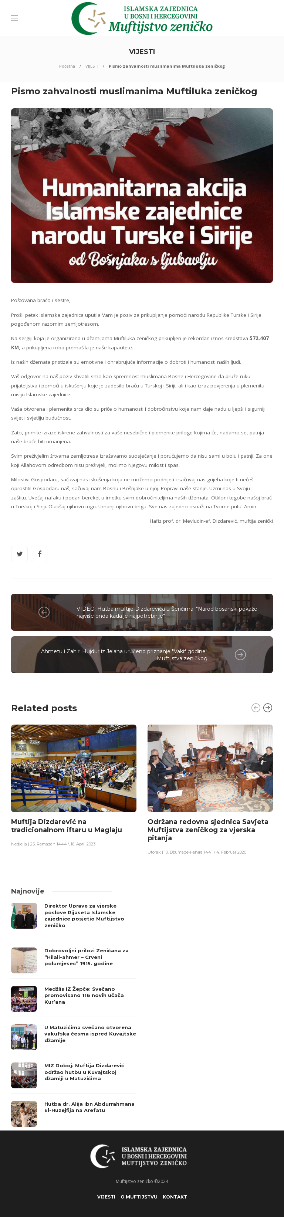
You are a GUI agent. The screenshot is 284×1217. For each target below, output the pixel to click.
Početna (67, 66)
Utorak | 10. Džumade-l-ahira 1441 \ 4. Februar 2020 (197, 852)
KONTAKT (175, 1197)
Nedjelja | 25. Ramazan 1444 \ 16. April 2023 (53, 844)
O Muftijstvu (139, 1197)
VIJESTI (91, 66)
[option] (74, 785)
